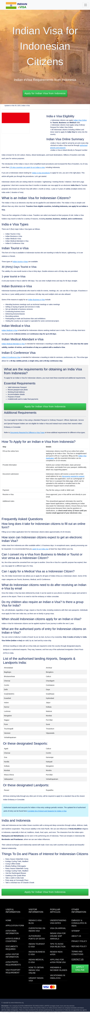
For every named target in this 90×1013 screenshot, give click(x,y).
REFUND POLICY (79, 946)
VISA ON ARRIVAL (58, 928)
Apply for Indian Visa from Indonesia (45, 93)
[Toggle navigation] (85, 5)
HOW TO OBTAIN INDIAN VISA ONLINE (36, 970)
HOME (8, 920)
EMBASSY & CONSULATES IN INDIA (78, 923)
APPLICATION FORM (15, 926)
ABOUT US (76, 936)
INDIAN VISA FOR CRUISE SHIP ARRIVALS (58, 936)
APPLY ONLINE (80, 968)
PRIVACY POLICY (79, 941)
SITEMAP (75, 931)
